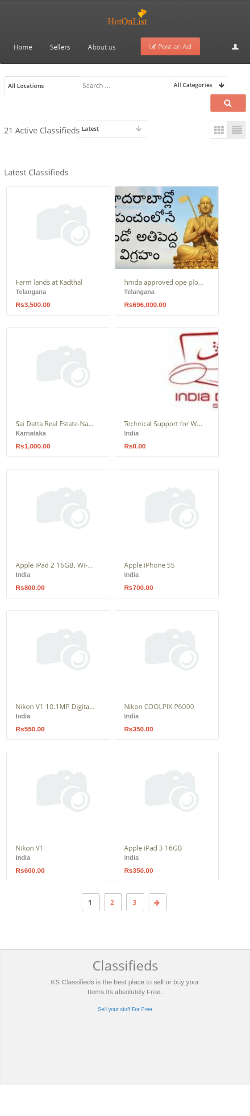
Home (22, 46)
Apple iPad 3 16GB (153, 847)
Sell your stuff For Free (125, 1009)
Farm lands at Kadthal (49, 282)
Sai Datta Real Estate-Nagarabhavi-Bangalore (56, 423)
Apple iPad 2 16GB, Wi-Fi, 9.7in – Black (56, 564)
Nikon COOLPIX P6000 (159, 706)
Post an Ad (170, 46)
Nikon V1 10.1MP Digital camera (56, 706)
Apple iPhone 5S (149, 564)
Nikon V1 (30, 847)
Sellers (60, 46)
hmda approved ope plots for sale (164, 282)
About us (102, 46)
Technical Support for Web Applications (164, 423)
